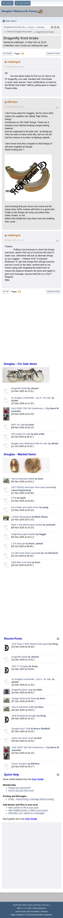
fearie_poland (36, 543)
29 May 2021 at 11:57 (14, 240)
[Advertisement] (31, 602)
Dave (40, 478)
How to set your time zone (21, 790)
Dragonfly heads (19, 388)
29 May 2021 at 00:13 (14, 107)
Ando (31, 424)
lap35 (23, 498)
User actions (53, 54)
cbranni (35, 388)
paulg (45, 507)
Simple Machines (39, 908)
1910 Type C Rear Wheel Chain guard (30, 644)
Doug (55, 644)
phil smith (39, 434)
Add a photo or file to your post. (23, 807)
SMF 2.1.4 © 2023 (24, 908)
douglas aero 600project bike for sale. (29, 443)
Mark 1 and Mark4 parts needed (26, 524)
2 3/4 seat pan (18, 543)
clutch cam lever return (23, 738)
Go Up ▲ (46, 905)
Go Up (5, 292)
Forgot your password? (19, 788)
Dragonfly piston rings (22, 689)
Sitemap (44, 911)
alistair (14, 400)
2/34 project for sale (21, 434)
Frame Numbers (19, 763)
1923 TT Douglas (20, 666)
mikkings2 (14, 61)
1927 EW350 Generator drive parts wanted (32, 487)
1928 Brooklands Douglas (24, 715)
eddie (39, 689)
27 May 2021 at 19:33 (14, 67)
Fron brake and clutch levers (25, 507)
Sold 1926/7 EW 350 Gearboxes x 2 (28, 408)
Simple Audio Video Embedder (27, 911)
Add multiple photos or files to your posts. (28, 810)
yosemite (50, 524)
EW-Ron (35, 763)
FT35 (13, 498)
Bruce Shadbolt (42, 728)
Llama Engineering (21, 490)
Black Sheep (41, 517)
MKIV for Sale (18, 424)
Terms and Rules (34, 905)
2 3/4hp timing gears (21, 517)
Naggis (42, 534)
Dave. (38, 562)
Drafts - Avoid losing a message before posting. (31, 799)
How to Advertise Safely (22, 478)
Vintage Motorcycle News (24, 698)
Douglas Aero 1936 (21, 728)
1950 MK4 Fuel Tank (21, 562)
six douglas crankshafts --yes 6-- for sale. (31, 398)
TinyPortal (17, 905)
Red (39, 738)
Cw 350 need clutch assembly (25, 553)
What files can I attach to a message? (26, 813)
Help (24, 905)
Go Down (7, 54)
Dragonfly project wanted (23, 534)
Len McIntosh (51, 553)
